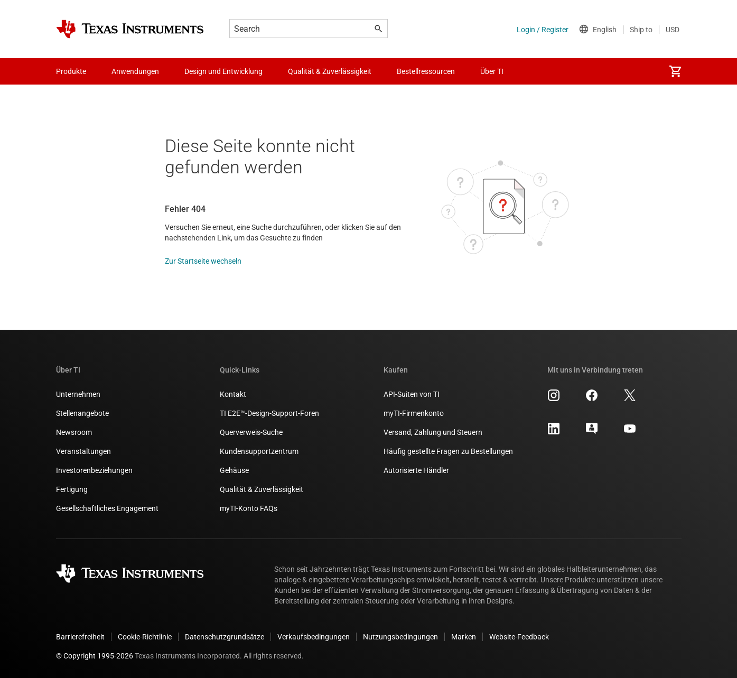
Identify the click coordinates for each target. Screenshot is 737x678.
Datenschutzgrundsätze (224, 637)
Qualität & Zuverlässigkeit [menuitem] (329, 71)
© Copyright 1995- (94, 656)
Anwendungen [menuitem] (135, 71)
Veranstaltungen (83, 451)
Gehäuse (234, 470)
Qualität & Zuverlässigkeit (261, 489)
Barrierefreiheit (80, 637)
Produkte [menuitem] (71, 71)
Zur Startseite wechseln (203, 261)
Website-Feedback (519, 637)
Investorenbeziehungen (94, 470)
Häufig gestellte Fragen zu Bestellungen (448, 451)
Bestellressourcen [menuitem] (426, 71)
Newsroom (74, 432)
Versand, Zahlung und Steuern (433, 432)
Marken (463, 637)
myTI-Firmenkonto (414, 413)
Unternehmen (78, 394)
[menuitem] (675, 71)
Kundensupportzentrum (259, 451)
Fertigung (72, 489)
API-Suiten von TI (412, 394)
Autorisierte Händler (416, 470)
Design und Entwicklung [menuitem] (223, 71)
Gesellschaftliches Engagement (107, 508)
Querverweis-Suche (251, 432)
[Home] (130, 29)
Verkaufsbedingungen (313, 637)
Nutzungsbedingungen (400, 637)
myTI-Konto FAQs (248, 508)
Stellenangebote (82, 413)
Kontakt (233, 394)
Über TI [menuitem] (491, 71)
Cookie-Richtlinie (145, 637)
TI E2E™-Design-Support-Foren (269, 413)
